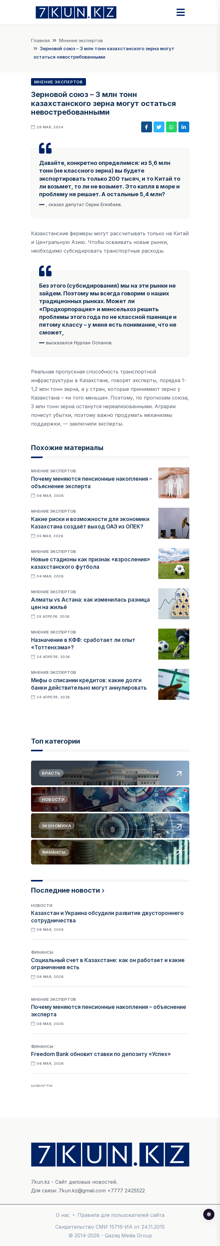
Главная (40, 40)
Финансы (42, 952)
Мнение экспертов (81, 40)
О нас (63, 1215)
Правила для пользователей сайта (121, 1215)
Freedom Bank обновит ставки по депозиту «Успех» (101, 1054)
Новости (41, 905)
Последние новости (65, 890)
